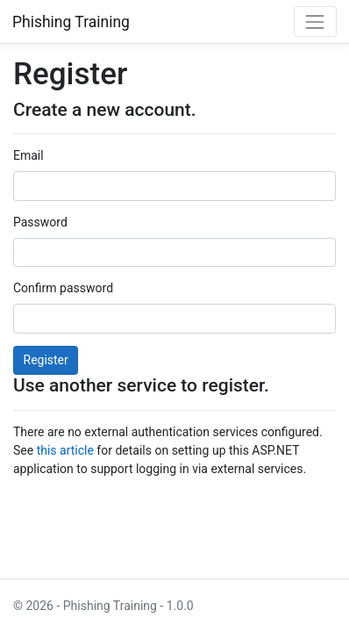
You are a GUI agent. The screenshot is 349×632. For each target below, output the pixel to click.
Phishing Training (71, 22)
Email (28, 155)
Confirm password (63, 288)
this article (65, 450)
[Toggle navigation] (315, 21)
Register (46, 360)
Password (40, 222)
